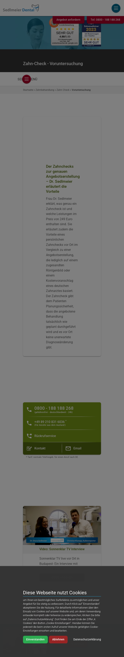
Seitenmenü (27, 79)
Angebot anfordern (68, 19)
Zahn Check (63, 90)
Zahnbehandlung (45, 90)
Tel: (105, 19)
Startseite (28, 90)
